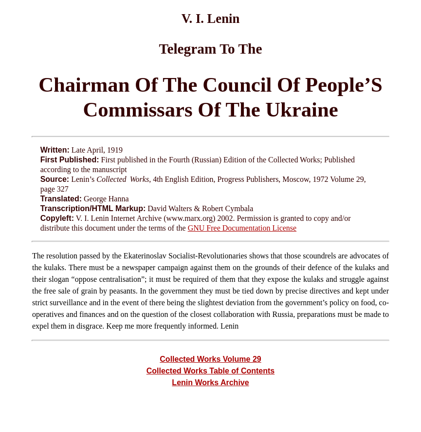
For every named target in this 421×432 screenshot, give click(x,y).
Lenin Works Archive (210, 382)
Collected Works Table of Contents (210, 371)
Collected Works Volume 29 (210, 359)
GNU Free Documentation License (242, 228)
